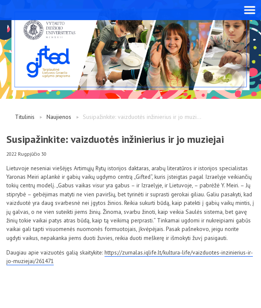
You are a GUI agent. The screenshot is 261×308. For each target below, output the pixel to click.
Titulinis (25, 117)
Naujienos (58, 117)
